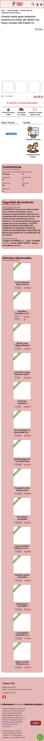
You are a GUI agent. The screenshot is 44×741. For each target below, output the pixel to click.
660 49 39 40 (10, 693)
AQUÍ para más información (10, 725)
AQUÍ (23, 737)
